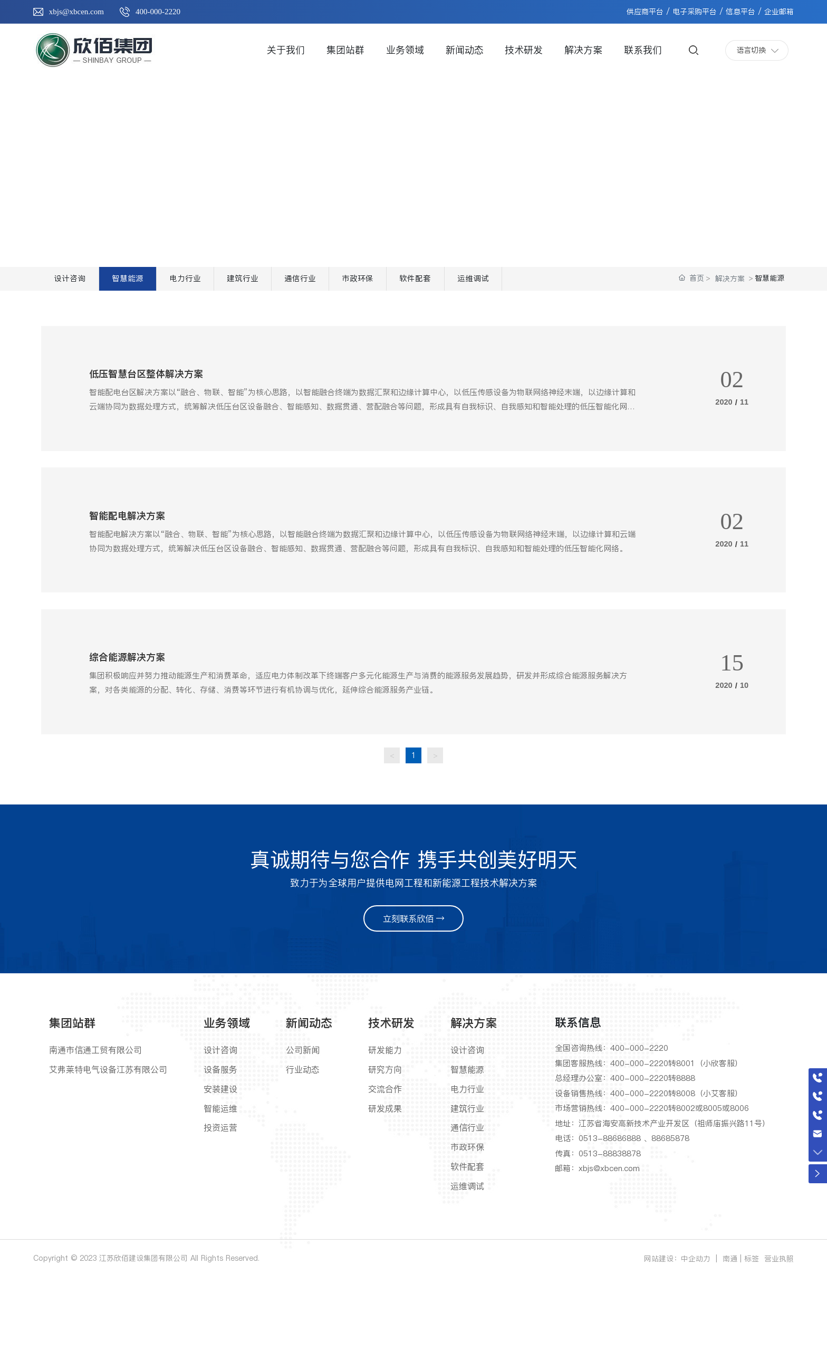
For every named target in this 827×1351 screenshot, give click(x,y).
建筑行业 (290, 283)
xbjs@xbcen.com (76, 11)
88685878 (670, 1209)
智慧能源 (148, 283)
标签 (751, 1330)
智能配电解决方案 (135, 560)
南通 (730, 1330)
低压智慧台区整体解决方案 (158, 398)
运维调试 (575, 283)
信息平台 (740, 11)
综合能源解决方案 (135, 723)
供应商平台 (645, 11)
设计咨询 (76, 283)
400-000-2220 (158, 11)
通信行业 (361, 283)
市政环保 (432, 283)
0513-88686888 (610, 1209)
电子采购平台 (694, 11)
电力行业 (219, 283)
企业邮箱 (779, 11)
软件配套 (504, 283)
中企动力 (695, 1330)
